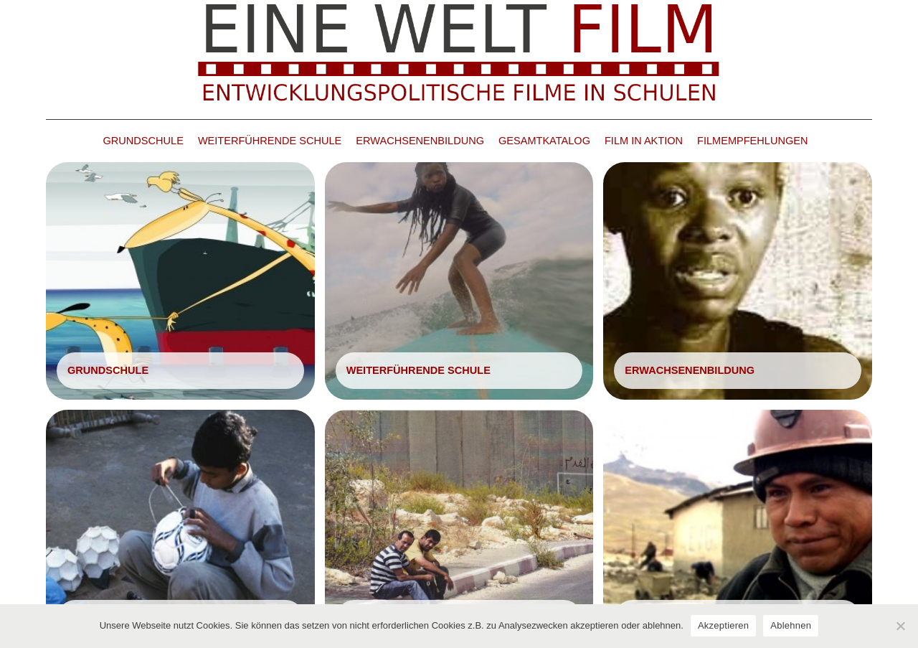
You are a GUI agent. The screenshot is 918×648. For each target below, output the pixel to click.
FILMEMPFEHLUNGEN (752, 140)
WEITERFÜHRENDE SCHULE (269, 140)
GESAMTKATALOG (544, 140)
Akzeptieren (723, 625)
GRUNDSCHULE (143, 140)
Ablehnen (790, 625)
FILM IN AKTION (644, 140)
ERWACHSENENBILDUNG (420, 140)
